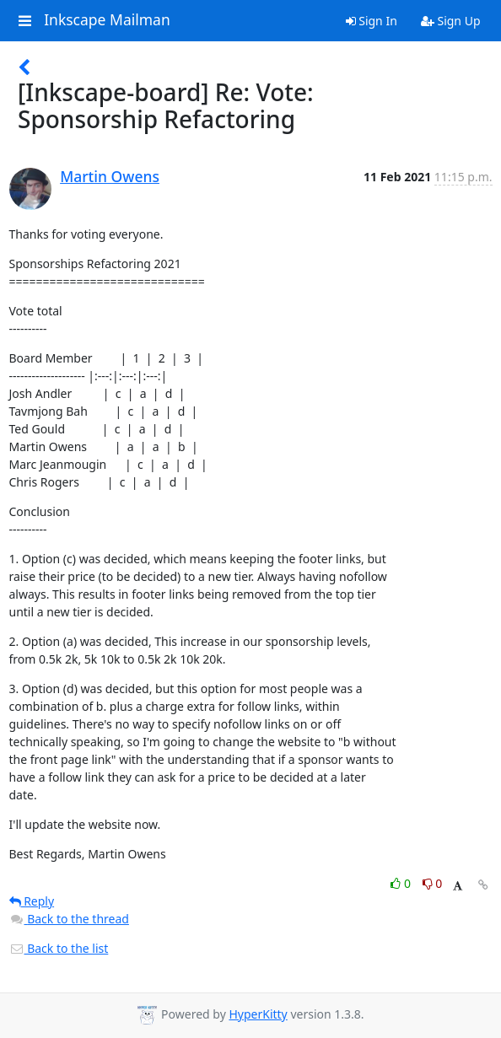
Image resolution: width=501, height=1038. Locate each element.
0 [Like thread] (402, 883)
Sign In (371, 21)
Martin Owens (109, 176)
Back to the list (59, 948)
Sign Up (451, 21)
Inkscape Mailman (107, 20)
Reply (32, 901)
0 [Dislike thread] (433, 883)
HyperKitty (258, 1014)
